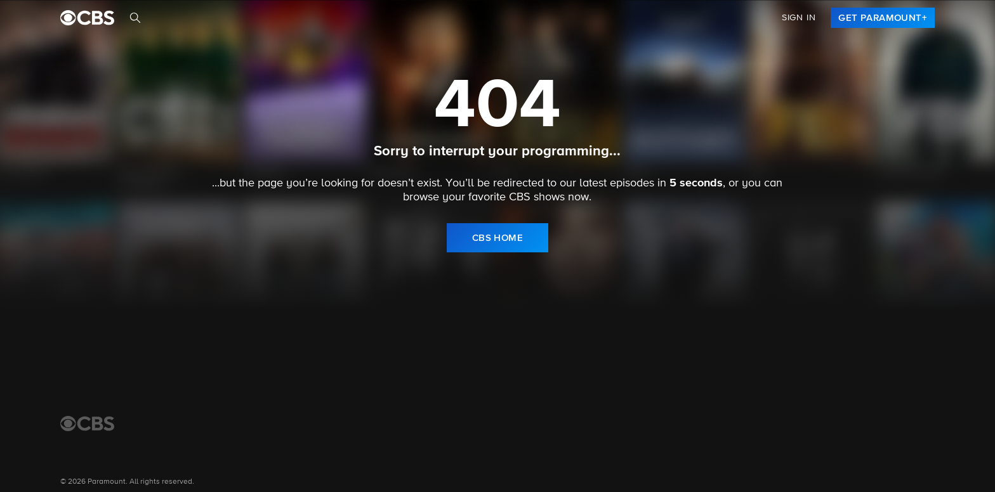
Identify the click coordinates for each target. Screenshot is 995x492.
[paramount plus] (87, 17)
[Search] (135, 17)
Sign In (799, 17)
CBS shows (537, 197)
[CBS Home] (87, 423)
